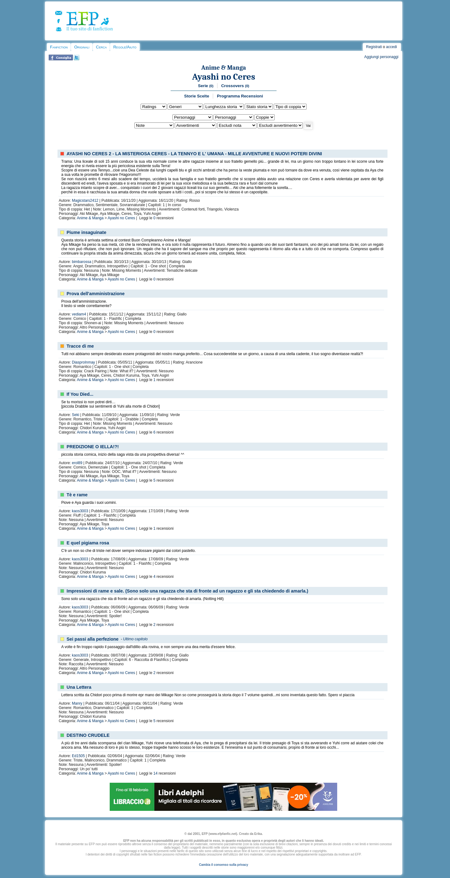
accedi (391, 47)
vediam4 (79, 314)
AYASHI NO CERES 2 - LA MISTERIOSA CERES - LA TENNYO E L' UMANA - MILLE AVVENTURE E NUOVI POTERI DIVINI (194, 153)
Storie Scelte (196, 96)
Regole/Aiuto (124, 47)
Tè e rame (77, 494)
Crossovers (235, 85)
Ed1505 (78, 756)
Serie (205, 85)
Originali (81, 47)
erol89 (77, 463)
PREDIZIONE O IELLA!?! (93, 446)
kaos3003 (80, 511)
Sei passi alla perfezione (92, 639)
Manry (77, 703)
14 (155, 773)
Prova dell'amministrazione (96, 293)
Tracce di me (80, 346)
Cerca (101, 47)
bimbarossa (81, 262)
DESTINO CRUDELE (88, 735)
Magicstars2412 (85, 200)
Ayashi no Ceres (223, 77)
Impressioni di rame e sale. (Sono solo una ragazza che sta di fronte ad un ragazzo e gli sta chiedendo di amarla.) (187, 590)
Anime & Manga (223, 67)
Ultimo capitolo (135, 639)
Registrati (374, 47)
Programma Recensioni (240, 96)
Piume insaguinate (86, 232)
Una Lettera (79, 687)
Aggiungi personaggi (381, 57)
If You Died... (80, 394)
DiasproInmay (83, 362)
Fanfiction (59, 47)
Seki (75, 415)
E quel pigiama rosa (88, 542)
